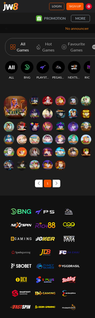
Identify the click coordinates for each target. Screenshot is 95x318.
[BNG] (27, 70)
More (80, 18)
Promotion (51, 18)
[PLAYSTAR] (42, 70)
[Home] (10, 6)
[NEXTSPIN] (74, 70)
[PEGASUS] (58, 70)
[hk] (89, 6)
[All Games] (19, 47)
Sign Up (75, 6)
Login (57, 6)
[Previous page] (39, 183)
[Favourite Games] (72, 47)
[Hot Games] (44, 47)
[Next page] (56, 183)
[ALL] (11, 70)
